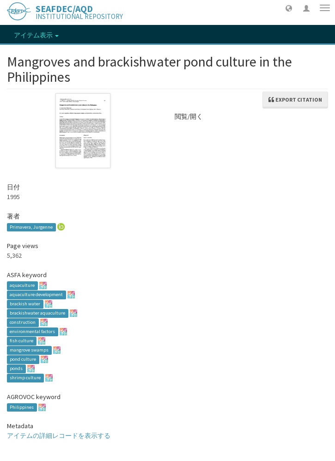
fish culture (21, 341)
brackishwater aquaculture (37, 313)
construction (23, 323)
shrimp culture (25, 378)
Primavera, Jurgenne (31, 227)
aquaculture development (36, 295)
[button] (288, 8)
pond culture (23, 360)
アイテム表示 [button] (36, 35)
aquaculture (22, 286)
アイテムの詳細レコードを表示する (58, 435)
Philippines (22, 407)
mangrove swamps (29, 350)
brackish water (25, 304)
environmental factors (32, 332)
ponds (16, 369)
